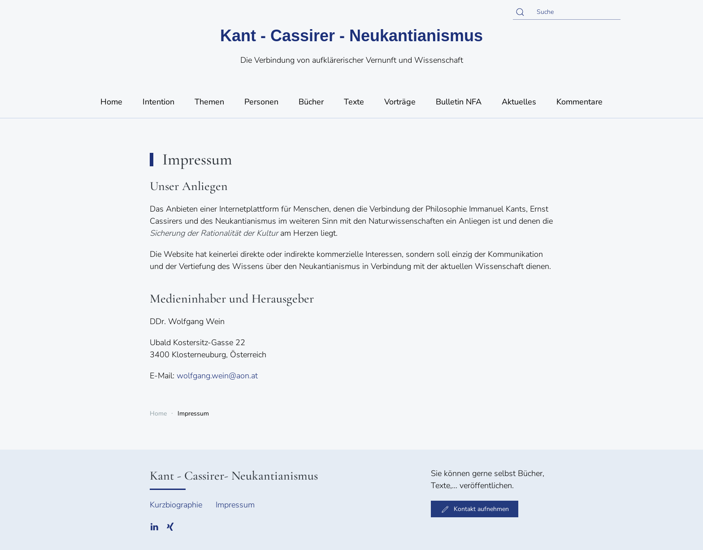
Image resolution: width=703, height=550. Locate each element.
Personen (261, 101)
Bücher (311, 101)
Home (111, 101)
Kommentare (579, 101)
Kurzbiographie (176, 504)
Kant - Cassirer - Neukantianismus (351, 35)
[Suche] (567, 12)
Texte (354, 101)
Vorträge (400, 101)
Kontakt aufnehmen (474, 509)
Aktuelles (519, 101)
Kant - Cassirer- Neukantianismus (234, 475)
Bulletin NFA (459, 101)
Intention (158, 101)
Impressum (235, 504)
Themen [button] (209, 101)
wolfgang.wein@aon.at (217, 375)
